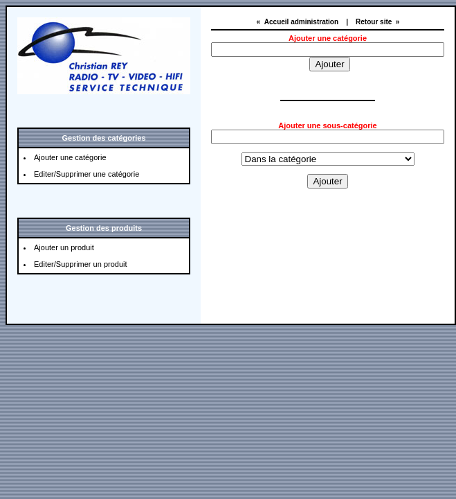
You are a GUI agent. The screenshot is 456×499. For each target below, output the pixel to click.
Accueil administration (301, 22)
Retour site (374, 22)
